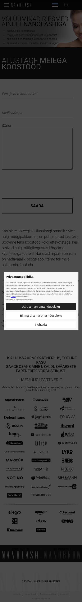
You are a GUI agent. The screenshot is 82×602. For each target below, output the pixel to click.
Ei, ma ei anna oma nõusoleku (41, 315)
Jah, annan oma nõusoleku (41, 306)
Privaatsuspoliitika (20, 276)
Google (13, 297)
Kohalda (41, 324)
